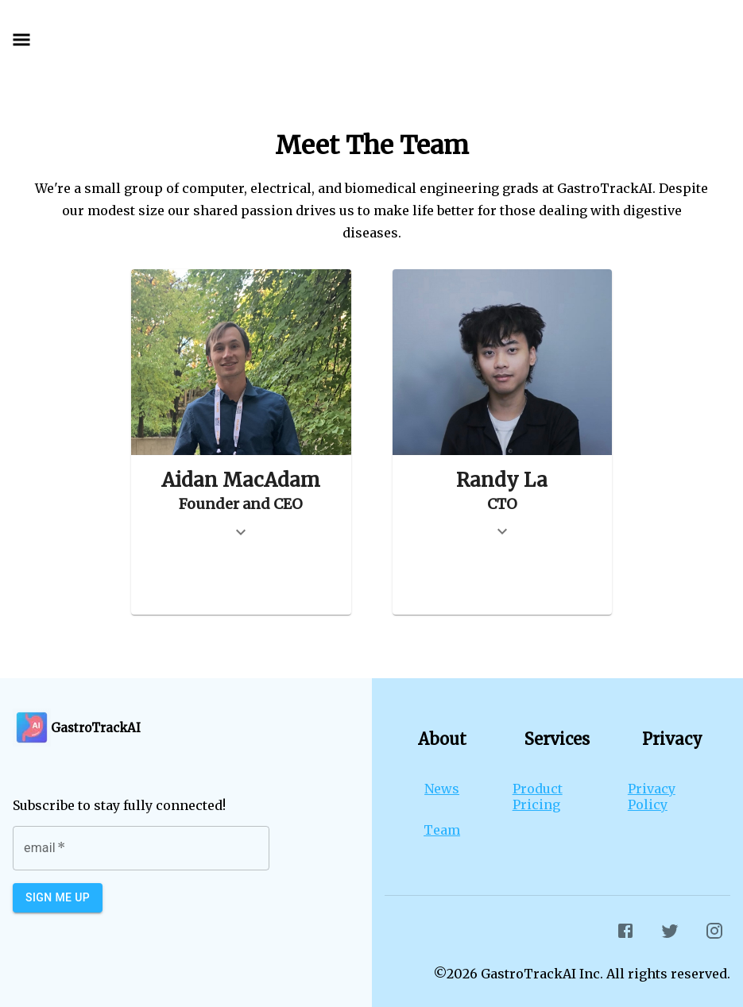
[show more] (241, 532)
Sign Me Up (58, 897)
